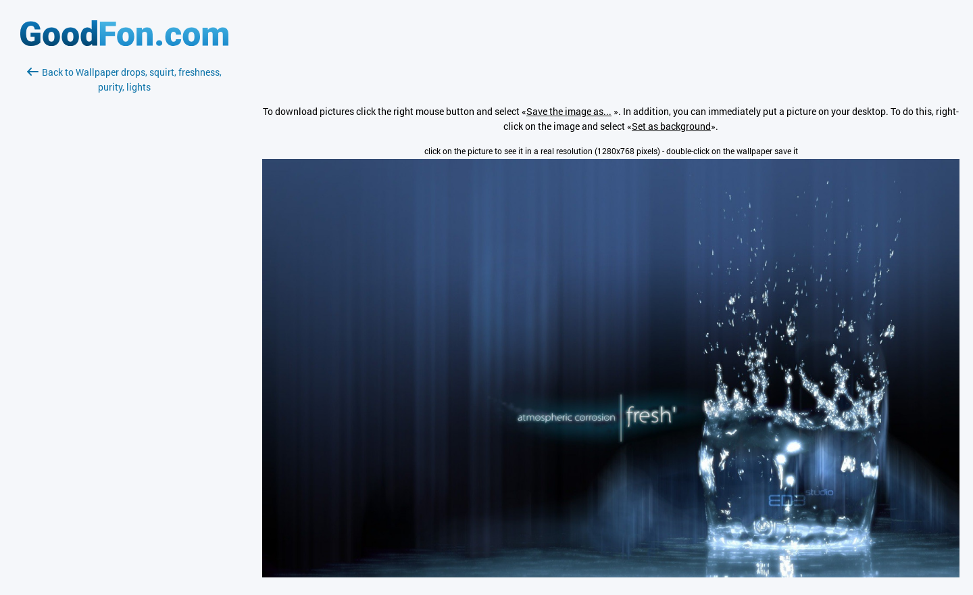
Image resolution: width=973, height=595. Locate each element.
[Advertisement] (124, 255)
